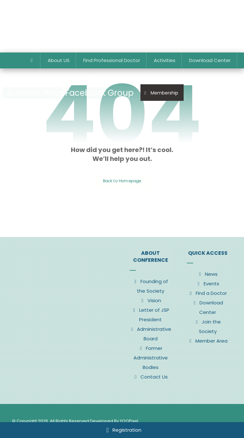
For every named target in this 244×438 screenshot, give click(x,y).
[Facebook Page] (32, 93)
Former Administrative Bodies (150, 358)
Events (207, 283)
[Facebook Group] (99, 93)
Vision (150, 300)
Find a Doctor (207, 293)
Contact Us (150, 376)
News (208, 274)
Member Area (207, 340)
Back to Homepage (122, 181)
